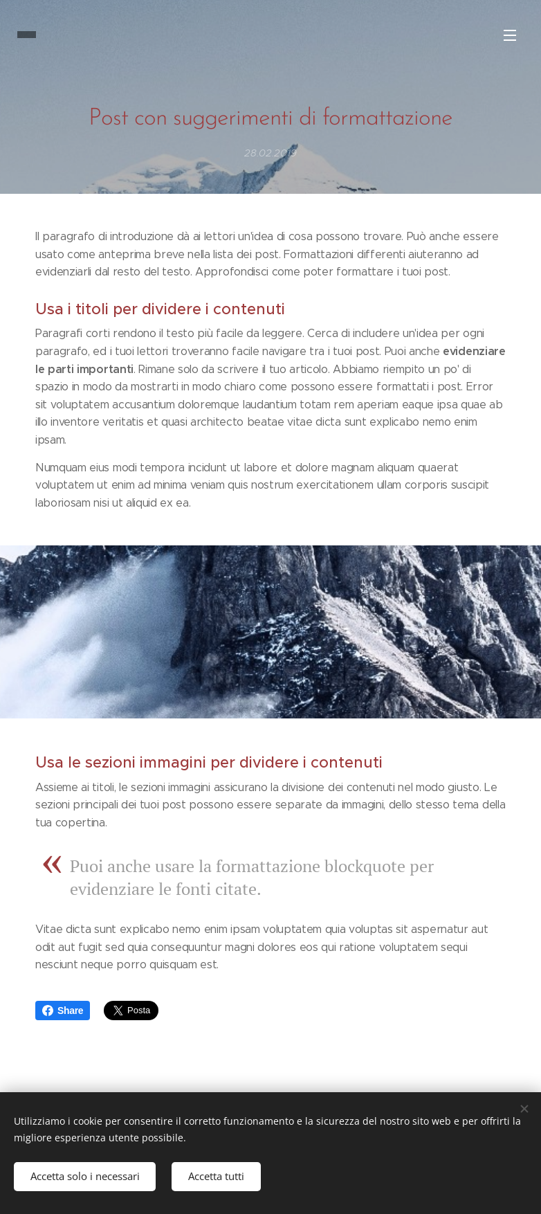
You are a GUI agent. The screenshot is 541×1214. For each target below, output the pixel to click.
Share (62, 1010)
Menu (510, 35)
